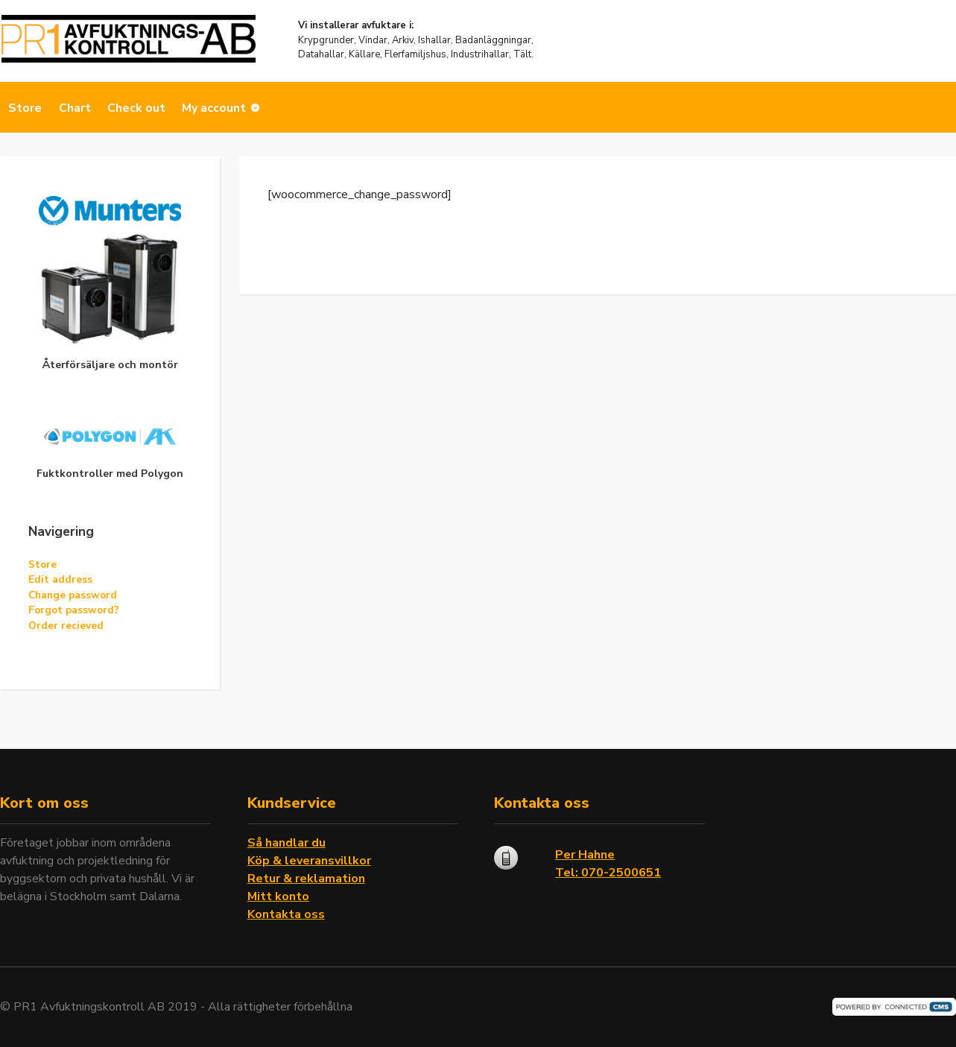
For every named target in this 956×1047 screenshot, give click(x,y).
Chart (75, 108)
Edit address (60, 579)
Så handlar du (286, 843)
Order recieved (66, 626)
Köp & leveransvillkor (309, 861)
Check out (136, 108)
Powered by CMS (894, 1007)
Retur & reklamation (306, 878)
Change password (72, 595)
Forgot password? (73, 610)
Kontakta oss (286, 914)
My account (214, 108)
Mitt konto (278, 896)
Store (25, 108)
